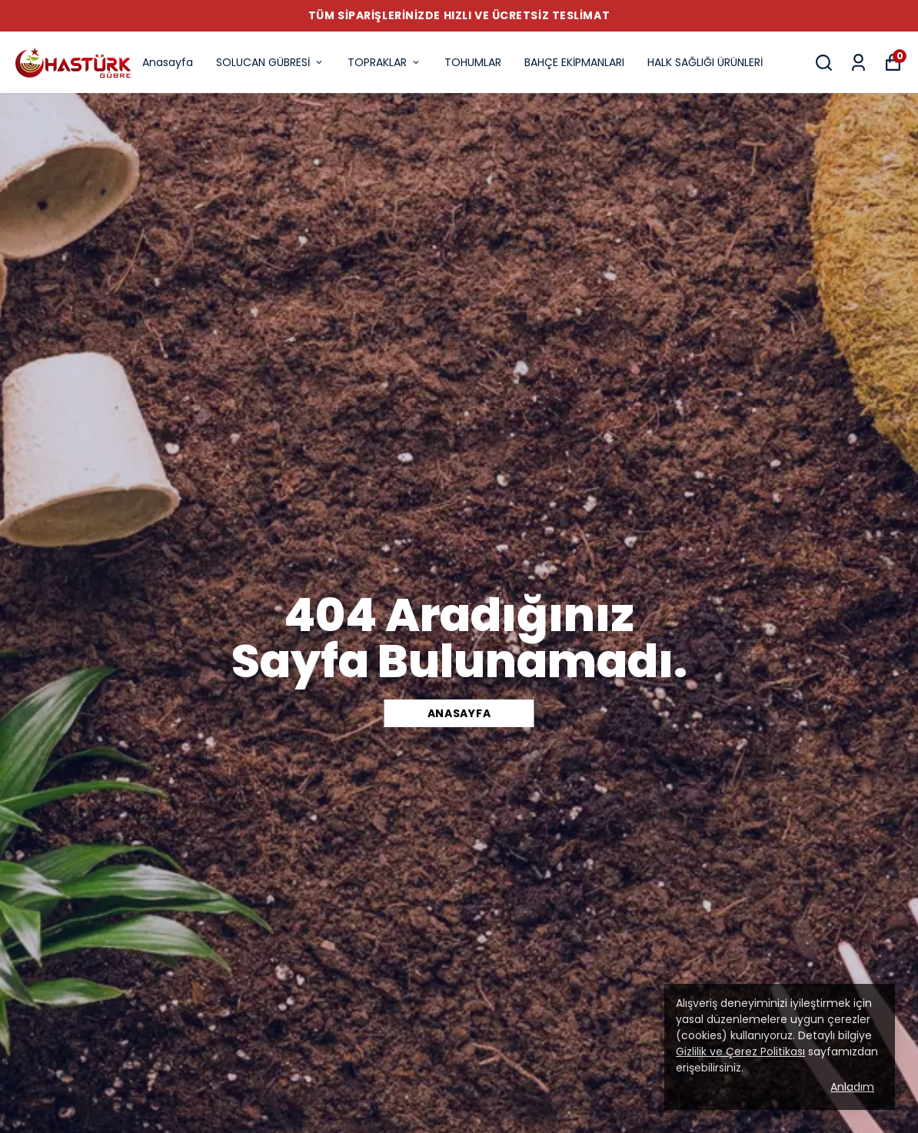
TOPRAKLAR (384, 62)
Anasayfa (167, 62)
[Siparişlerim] (858, 62)
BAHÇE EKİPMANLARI (574, 62)
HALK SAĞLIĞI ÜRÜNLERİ (705, 62)
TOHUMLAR (472, 62)
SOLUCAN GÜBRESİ (270, 62)
